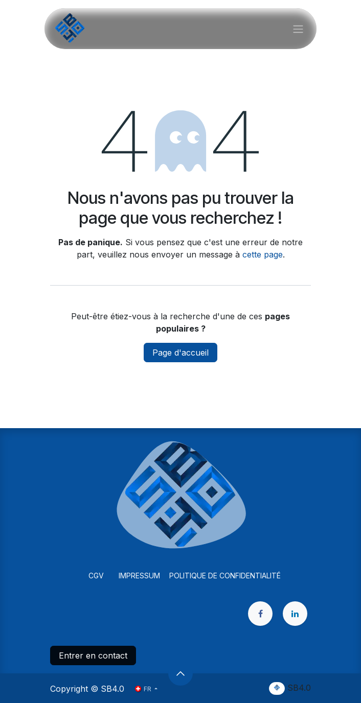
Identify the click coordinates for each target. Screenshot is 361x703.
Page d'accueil (180, 352)
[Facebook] (260, 613)
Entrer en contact (93, 655)
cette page (262, 254)
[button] (180, 673)
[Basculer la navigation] (298, 28)
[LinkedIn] (295, 613)
